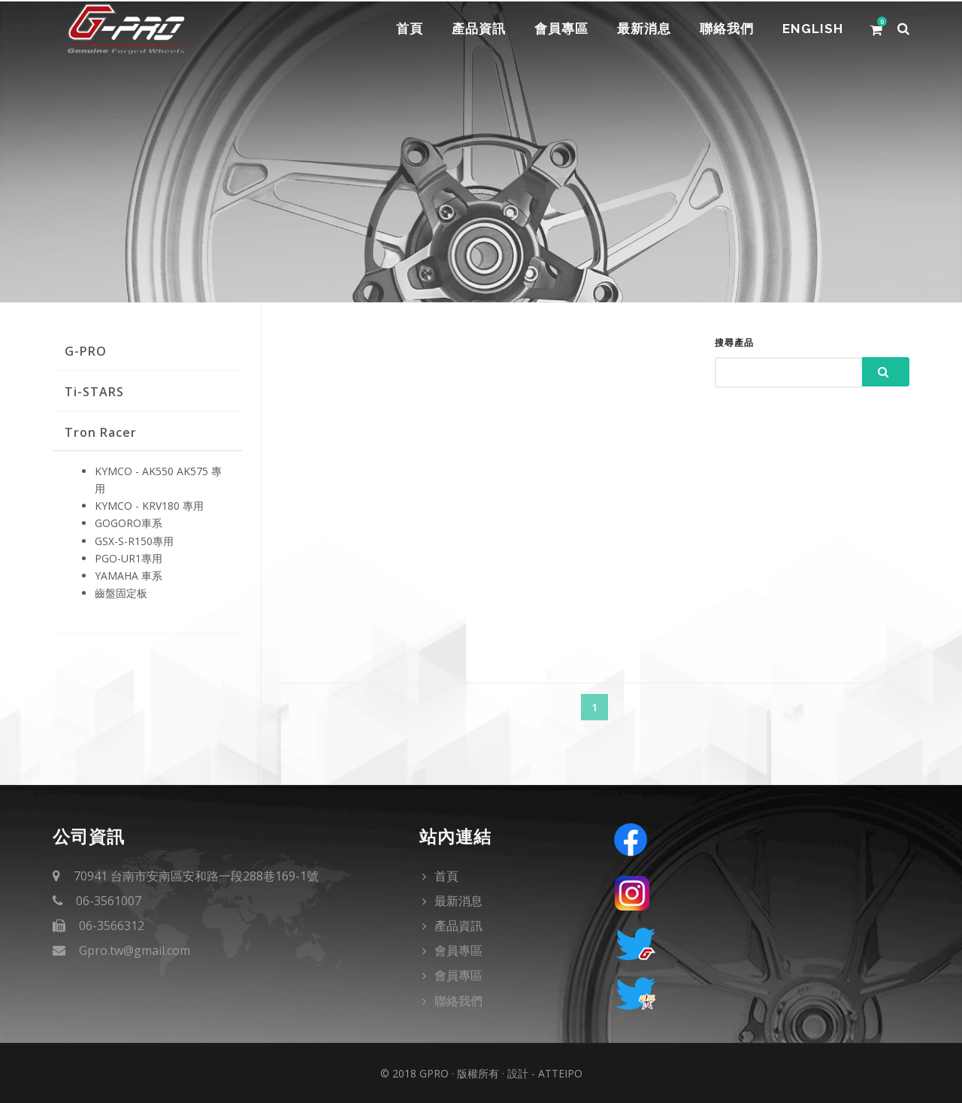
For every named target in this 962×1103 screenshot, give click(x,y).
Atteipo (560, 1073)
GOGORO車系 (128, 523)
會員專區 (556, 29)
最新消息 (640, 29)
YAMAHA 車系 (128, 575)
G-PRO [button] (86, 351)
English (812, 29)
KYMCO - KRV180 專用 (149, 505)
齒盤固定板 (121, 593)
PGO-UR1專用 (128, 558)
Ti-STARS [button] (94, 391)
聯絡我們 (724, 29)
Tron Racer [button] (101, 432)
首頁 (401, 29)
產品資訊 (472, 29)
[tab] (147, 351)
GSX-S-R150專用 (134, 541)
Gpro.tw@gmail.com (134, 950)
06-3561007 (108, 900)
